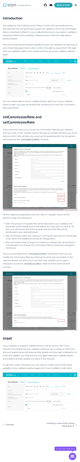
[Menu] (75, 5)
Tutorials (8, 425)
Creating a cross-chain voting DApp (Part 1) (61, 424)
